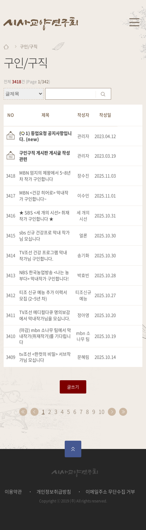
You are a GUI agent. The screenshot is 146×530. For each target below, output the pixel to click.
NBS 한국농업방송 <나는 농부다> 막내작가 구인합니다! (44, 275)
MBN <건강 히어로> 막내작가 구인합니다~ (43, 195)
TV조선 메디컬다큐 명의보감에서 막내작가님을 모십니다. (44, 315)
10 (102, 411)
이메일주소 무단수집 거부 (110, 491)
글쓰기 (73, 387)
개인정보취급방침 (53, 491)
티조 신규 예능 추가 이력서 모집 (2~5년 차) (43, 295)
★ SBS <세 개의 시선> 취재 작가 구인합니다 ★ (44, 215)
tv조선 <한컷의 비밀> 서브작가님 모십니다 (45, 357)
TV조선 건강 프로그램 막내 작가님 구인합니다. (43, 255)
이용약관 (13, 491)
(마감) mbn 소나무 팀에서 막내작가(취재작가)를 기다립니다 (45, 336)
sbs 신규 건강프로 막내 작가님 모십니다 (44, 235)
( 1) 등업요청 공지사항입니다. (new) (45, 136)
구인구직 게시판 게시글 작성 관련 (44, 155)
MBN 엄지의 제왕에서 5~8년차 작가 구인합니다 (45, 175)
